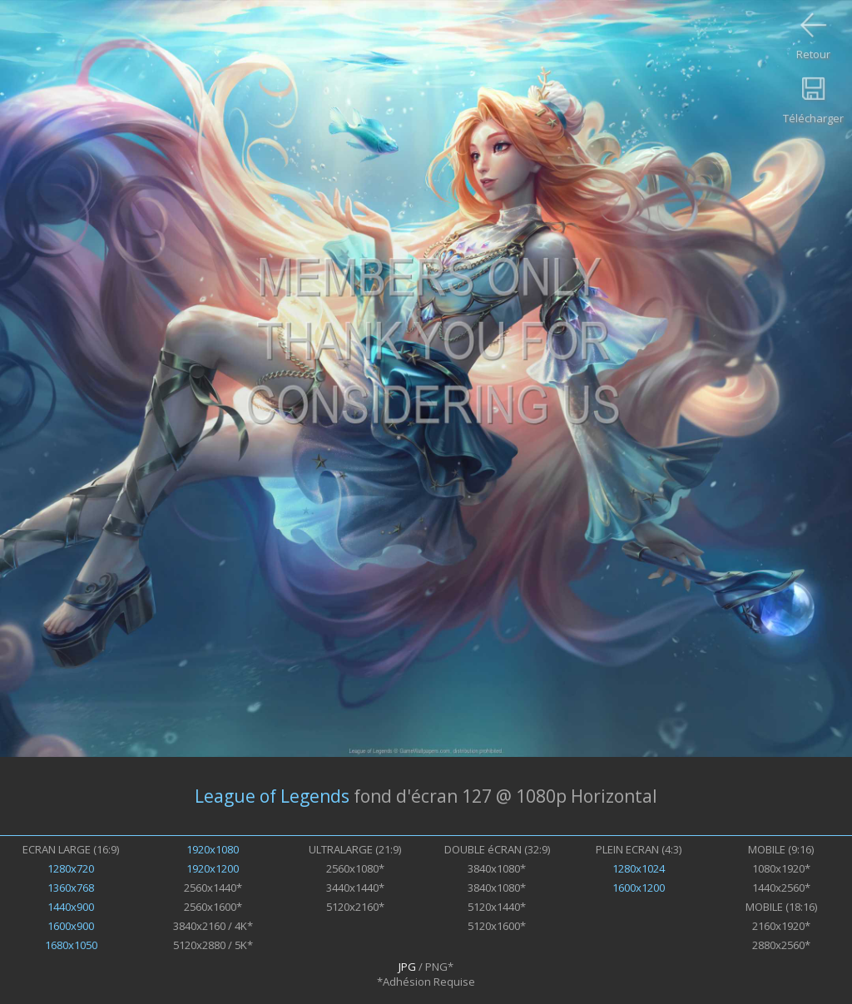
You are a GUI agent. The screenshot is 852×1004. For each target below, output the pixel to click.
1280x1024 (638, 868)
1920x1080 (212, 849)
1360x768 (70, 887)
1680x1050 (71, 944)
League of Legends (272, 796)
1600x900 (70, 925)
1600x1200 (638, 887)
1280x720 (70, 868)
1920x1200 (212, 868)
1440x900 (70, 906)
